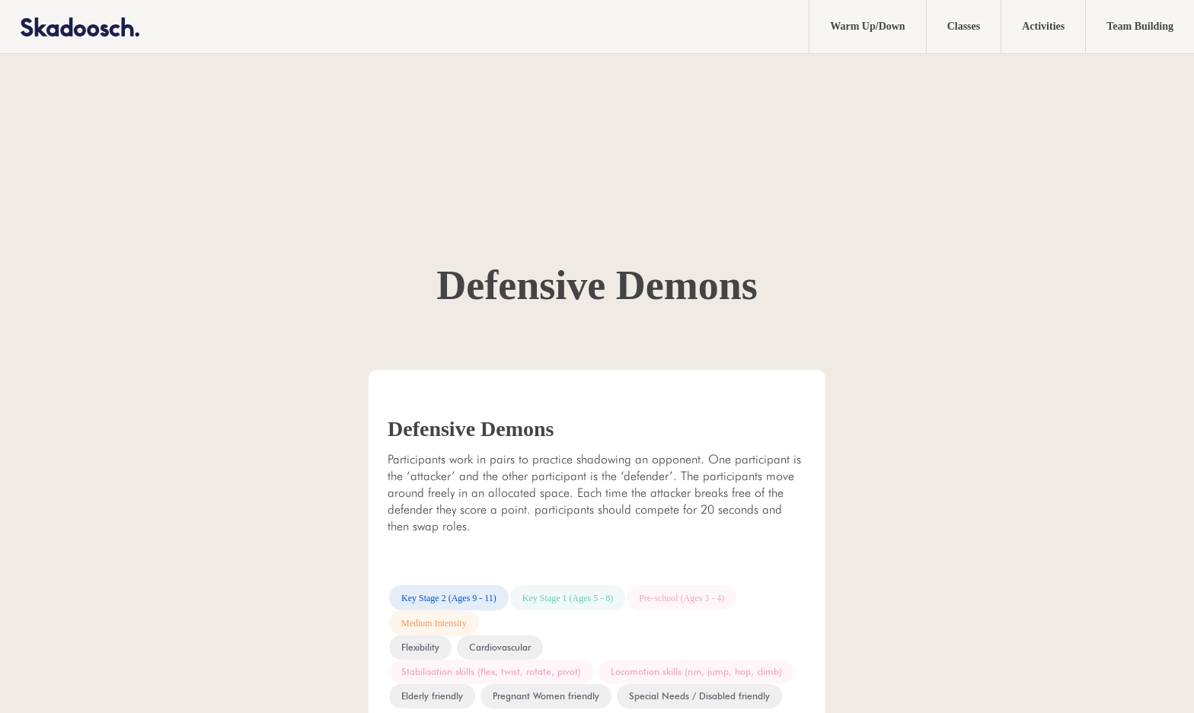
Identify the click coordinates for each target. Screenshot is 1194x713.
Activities (1043, 26)
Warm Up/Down (867, 26)
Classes (964, 26)
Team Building (1139, 26)
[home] (69, 26)
